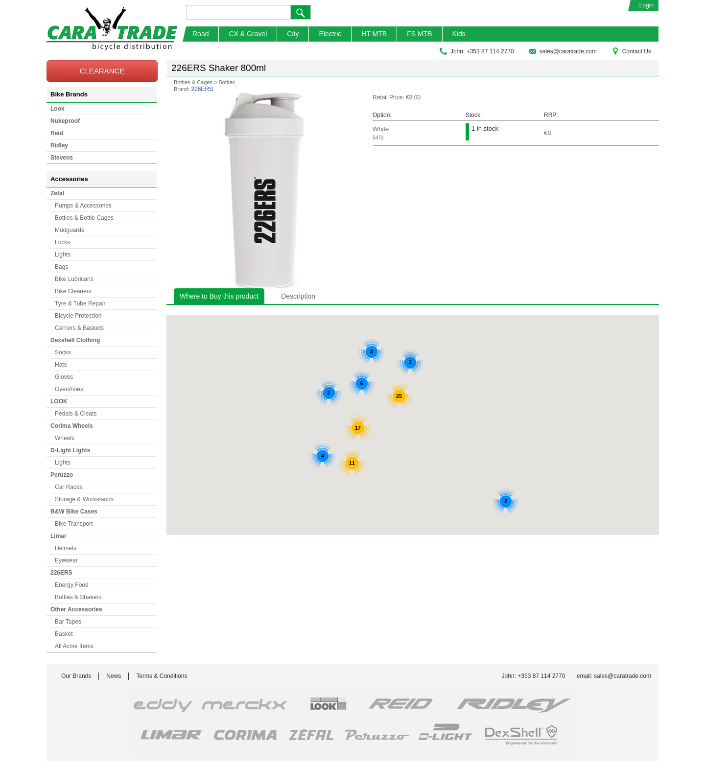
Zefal (57, 193)
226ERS (61, 572)
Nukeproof (65, 120)
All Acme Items (74, 646)
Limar (58, 536)
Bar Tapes (68, 621)
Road (200, 34)
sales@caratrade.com (563, 51)
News (113, 676)
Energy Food (72, 585)
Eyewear (66, 560)
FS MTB (419, 34)
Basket (64, 633)
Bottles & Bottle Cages (84, 217)
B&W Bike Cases (73, 511)
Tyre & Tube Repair (80, 303)
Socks (63, 352)
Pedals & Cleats (75, 413)
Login (646, 5)
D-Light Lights (70, 450)
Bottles (226, 82)
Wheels (64, 438)
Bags (61, 266)
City (293, 34)
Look (57, 108)
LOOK (59, 401)
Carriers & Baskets (79, 328)
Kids (459, 34)
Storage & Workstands (84, 499)
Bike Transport (74, 523)
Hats (61, 364)
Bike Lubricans (74, 279)
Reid (56, 133)
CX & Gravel (248, 34)
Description (298, 296)
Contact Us (631, 51)
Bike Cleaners (73, 291)
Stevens (61, 157)
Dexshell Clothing (75, 340)
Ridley (59, 145)
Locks (62, 242)
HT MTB (374, 34)
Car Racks (68, 487)
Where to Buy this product (219, 296)
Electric (330, 34)
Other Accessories (76, 609)
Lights (62, 254)
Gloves (64, 376)
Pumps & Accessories (83, 205)
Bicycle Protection (78, 315)
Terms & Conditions (161, 676)
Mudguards (69, 230)
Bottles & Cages (193, 82)
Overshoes (69, 389)
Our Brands (76, 676)
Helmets (65, 548)
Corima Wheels (71, 425)
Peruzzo (61, 474)
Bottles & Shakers (78, 597)
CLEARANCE (102, 71)
